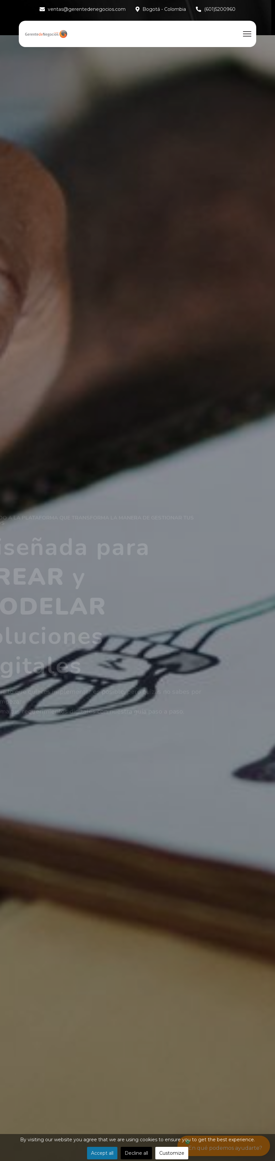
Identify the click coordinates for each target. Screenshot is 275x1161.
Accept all (102, 1153)
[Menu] (247, 34)
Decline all (136, 1153)
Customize (171, 1153)
